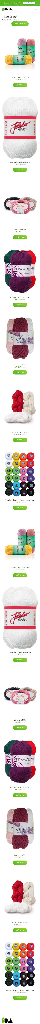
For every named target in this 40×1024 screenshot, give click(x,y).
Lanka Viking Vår (20, 365)
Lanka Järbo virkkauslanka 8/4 (20, 162)
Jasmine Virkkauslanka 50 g (20, 77)
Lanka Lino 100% (20, 230)
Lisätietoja (20, 85)
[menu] (36, 9)
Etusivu (3, 20)
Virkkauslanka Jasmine (20, 432)
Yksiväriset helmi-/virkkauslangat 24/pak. (20, 500)
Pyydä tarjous (29, 3)
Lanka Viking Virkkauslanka (20, 297)
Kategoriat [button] (19, 24)
